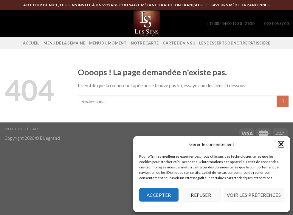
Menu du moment (108, 43)
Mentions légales (22, 129)
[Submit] (283, 101)
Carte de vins (179, 43)
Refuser (201, 195)
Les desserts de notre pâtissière (234, 43)
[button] (281, 144)
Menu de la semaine (64, 43)
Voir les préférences (254, 195)
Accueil (31, 43)
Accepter (159, 195)
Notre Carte (145, 43)
